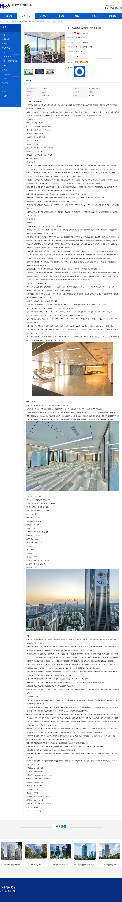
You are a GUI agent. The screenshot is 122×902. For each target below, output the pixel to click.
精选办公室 (26, 16)
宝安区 (4, 96)
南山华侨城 (6, 48)
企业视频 (43, 16)
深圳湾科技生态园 (8, 57)
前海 (3, 52)
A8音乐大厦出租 (36, 865)
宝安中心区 (6, 65)
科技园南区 (6, 39)
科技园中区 (6, 43)
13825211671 (81, 62)
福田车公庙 (6, 74)
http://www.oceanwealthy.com (35, 811)
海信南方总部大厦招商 (109, 865)
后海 (3, 35)
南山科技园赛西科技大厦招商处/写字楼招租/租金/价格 (17, 865)
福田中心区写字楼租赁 (27, 21)
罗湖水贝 (5, 78)
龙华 (3, 87)
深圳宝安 (5, 70)
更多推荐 (112, 16)
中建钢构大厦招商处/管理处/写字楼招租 (86, 865)
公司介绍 (60, 16)
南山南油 (5, 83)
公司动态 (78, 16)
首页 (8, 21)
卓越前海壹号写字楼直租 (60, 865)
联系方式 (95, 16)
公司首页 (8, 16)
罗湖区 (4, 92)
